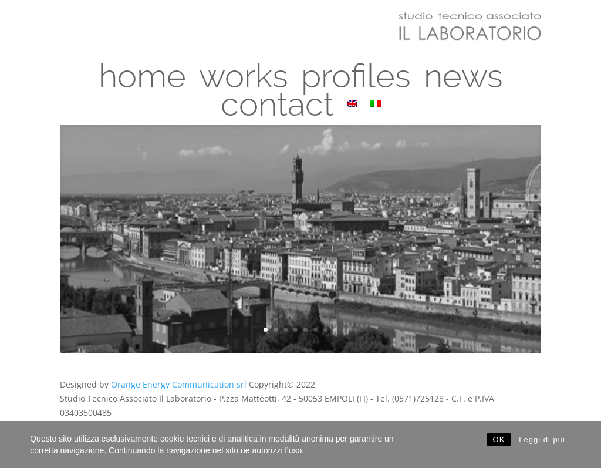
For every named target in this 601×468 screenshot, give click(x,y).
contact (277, 111)
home (142, 83)
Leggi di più (542, 439)
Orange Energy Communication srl (179, 384)
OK (499, 439)
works (243, 83)
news (463, 83)
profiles (356, 83)
